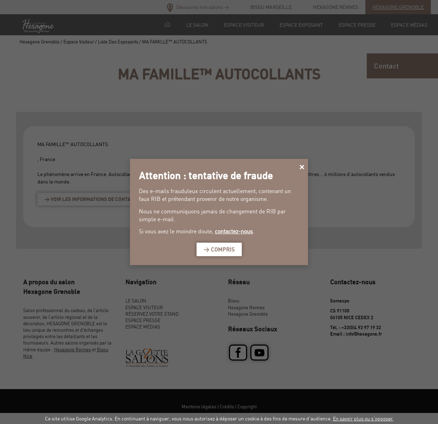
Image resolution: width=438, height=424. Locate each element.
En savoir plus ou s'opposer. (363, 418)
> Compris (219, 249)
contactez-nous (234, 231)
